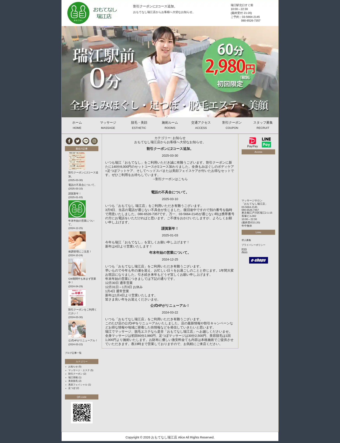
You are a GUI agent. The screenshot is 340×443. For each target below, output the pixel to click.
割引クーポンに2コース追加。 (155, 6)
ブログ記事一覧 (73, 353)
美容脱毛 (73, 381)
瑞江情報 (73, 377)
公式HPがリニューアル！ (170, 305)
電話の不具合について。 (170, 192)
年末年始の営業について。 (170, 252)
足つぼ (71, 388)
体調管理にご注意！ (80, 251)
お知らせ (73, 366)
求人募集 (246, 240)
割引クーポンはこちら (171, 179)
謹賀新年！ (170, 228)
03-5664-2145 (249, 207)
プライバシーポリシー (253, 245)
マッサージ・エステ (79, 370)
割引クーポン (75, 373)
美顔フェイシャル (77, 384)
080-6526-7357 (250, 209)
